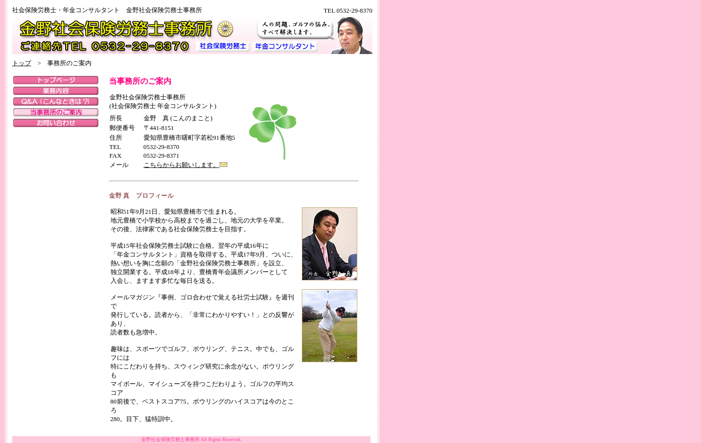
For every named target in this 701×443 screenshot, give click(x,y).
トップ (21, 63)
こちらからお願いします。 (182, 164)
